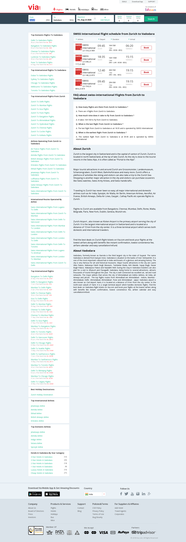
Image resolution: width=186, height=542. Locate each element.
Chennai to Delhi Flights (41, 309)
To (54, 17)
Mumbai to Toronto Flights (42, 365)
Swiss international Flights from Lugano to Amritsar (47, 251)
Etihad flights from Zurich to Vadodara (47, 168)
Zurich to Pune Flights (40, 113)
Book (146, 48)
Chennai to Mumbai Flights (42, 315)
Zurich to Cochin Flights (41, 131)
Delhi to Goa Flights (39, 321)
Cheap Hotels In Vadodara (49, 473)
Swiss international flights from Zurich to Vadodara (48, 192)
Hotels (53, 511)
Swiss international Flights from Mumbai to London (48, 226)
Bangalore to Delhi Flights (42, 276)
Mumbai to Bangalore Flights (43, 326)
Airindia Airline (36, 409)
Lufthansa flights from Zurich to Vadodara (45, 179)
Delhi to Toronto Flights (41, 332)
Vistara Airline (36, 443)
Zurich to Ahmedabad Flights (43, 120)
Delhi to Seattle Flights (40, 348)
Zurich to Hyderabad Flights (42, 124)
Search (151, 19)
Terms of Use (98, 514)
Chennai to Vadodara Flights (43, 51)
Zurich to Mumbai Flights (41, 105)
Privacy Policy (98, 511)
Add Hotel (119, 508)
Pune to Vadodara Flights (41, 62)
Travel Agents (120, 511)
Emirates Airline (37, 421)
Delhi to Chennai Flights (41, 293)
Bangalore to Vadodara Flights (44, 46)
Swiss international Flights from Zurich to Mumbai (48, 214)
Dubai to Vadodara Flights (42, 75)
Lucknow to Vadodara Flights (43, 57)
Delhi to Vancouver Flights (42, 337)
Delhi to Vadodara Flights (41, 40)
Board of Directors (36, 511)
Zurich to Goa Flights (40, 109)
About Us (32, 508)
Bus (52, 517)
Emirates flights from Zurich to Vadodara (48, 165)
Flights (53, 508)
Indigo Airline (36, 439)
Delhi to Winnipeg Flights (41, 370)
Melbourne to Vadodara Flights (44, 86)
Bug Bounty (97, 517)
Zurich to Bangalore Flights (42, 116)
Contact (81, 508)
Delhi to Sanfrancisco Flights (43, 354)
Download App (137, 2)
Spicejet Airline (37, 447)
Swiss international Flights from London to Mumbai (48, 257)
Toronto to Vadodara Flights (43, 90)
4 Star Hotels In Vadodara (49, 457)
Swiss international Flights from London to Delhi (48, 239)
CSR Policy (96, 508)
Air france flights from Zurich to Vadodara (45, 150)
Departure (81, 17)
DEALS (124, 2)
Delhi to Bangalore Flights (42, 282)
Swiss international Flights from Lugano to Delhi (47, 208)
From (31, 17)
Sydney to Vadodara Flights (42, 79)
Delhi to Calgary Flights (41, 381)
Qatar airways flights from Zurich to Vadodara (46, 186)
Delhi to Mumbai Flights (41, 304)
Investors (32, 517)
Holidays (54, 514)
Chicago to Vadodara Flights (43, 83)
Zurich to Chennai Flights (41, 128)
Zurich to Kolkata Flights (41, 135)
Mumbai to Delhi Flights (41, 287)
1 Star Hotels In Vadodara (49, 466)
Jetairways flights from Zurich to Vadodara (45, 173)
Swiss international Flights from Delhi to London (48, 233)
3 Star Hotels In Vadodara (49, 460)
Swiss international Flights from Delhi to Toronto (48, 245)
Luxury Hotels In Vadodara (49, 470)
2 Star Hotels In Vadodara (49, 463)
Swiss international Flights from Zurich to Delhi (48, 264)
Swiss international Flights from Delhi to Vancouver (48, 220)
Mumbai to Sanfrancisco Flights (44, 359)
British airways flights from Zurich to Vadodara (47, 160)
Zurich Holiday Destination (42, 394)
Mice (53, 520)
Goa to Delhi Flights (39, 298)
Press (30, 514)
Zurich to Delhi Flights (40, 101)
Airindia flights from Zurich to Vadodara (48, 155)
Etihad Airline (36, 413)
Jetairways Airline (38, 406)
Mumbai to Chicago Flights (42, 376)
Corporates (119, 514)
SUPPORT (151, 2)
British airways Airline (40, 417)
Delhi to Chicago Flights (41, 343)
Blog (79, 511)
